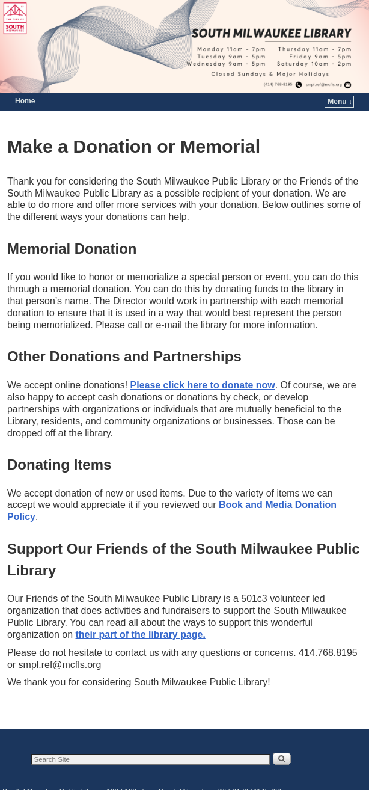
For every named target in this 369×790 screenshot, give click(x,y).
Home (25, 101)
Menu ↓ (340, 101)
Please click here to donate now (202, 385)
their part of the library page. (141, 634)
